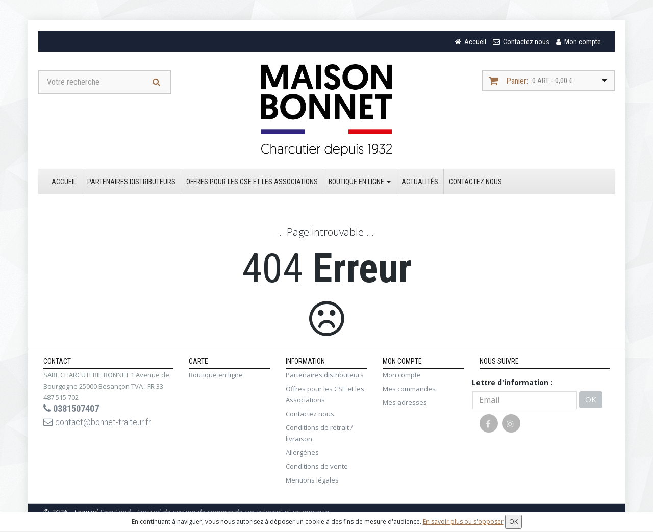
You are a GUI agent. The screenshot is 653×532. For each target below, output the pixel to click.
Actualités (419, 183)
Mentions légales (312, 481)
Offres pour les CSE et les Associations (252, 183)
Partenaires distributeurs (131, 183)
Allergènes (302, 454)
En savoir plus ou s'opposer (463, 521)
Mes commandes (409, 390)
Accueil (64, 183)
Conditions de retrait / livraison (319, 434)
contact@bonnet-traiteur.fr (103, 425)
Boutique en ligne (360, 183)
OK (590, 401)
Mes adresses (405, 404)
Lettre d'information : (512, 384)
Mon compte (402, 376)
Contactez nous (475, 183)
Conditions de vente (317, 467)
